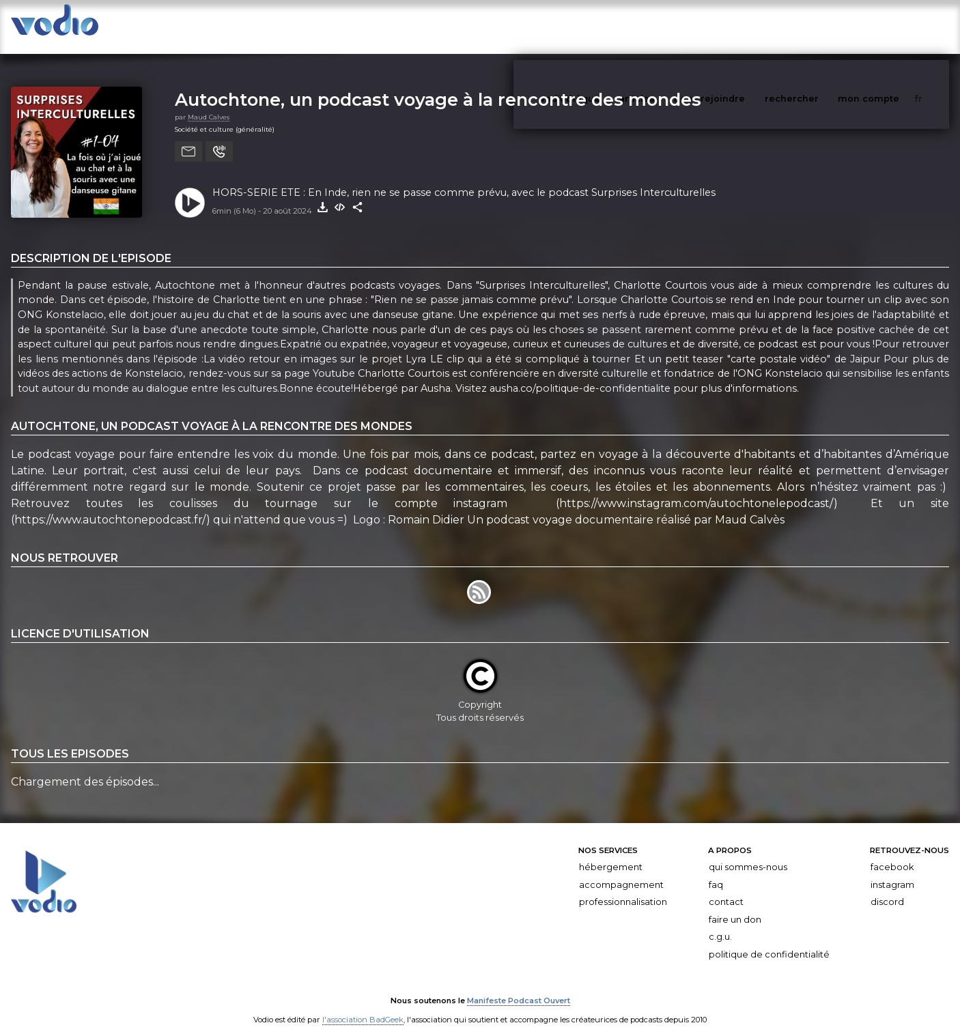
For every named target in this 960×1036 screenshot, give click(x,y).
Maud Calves (208, 103)
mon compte (891, 26)
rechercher (817, 26)
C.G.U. (720, 923)
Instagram (892, 871)
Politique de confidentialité (769, 941)
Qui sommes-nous (748, 853)
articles (668, 26)
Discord (887, 888)
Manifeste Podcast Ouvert (518, 987)
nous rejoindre (737, 26)
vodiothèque (603, 26)
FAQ (716, 871)
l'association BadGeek (363, 1006)
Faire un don (735, 906)
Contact (726, 888)
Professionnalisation (623, 888)
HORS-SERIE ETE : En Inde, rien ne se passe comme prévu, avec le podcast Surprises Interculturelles (464, 179)
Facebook (892, 853)
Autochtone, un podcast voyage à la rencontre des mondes (438, 85)
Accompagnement (621, 871)
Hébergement (611, 853)
